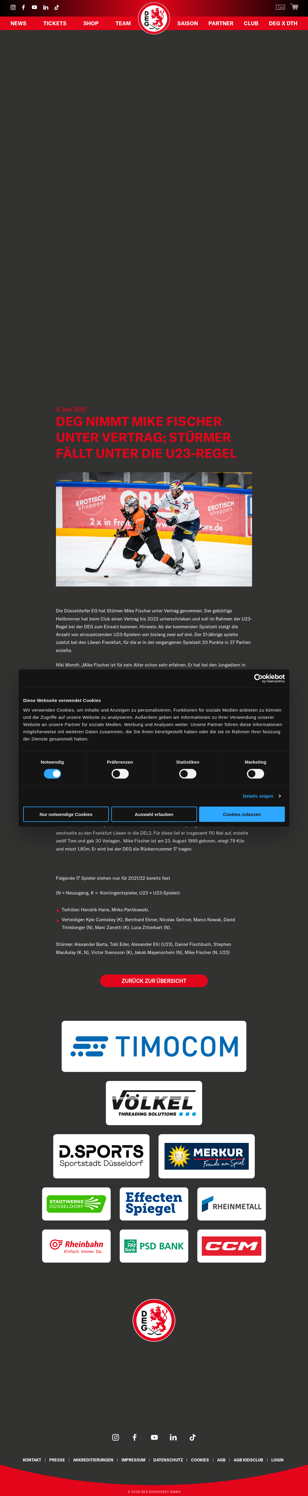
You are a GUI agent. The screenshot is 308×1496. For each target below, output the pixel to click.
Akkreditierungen (91, 1458)
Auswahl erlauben (154, 814)
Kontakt (29, 1458)
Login (280, 1458)
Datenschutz (168, 1458)
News (20, 25)
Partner (222, 25)
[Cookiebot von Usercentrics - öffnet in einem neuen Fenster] (258, 678)
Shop (91, 25)
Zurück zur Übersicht (154, 980)
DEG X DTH (281, 25)
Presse (55, 1458)
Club (251, 25)
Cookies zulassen (242, 814)
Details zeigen (258, 796)
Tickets (55, 25)
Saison (189, 25)
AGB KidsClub (251, 1458)
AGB (223, 1458)
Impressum (133, 1458)
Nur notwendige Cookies (66, 814)
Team (122, 25)
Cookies (201, 1458)
